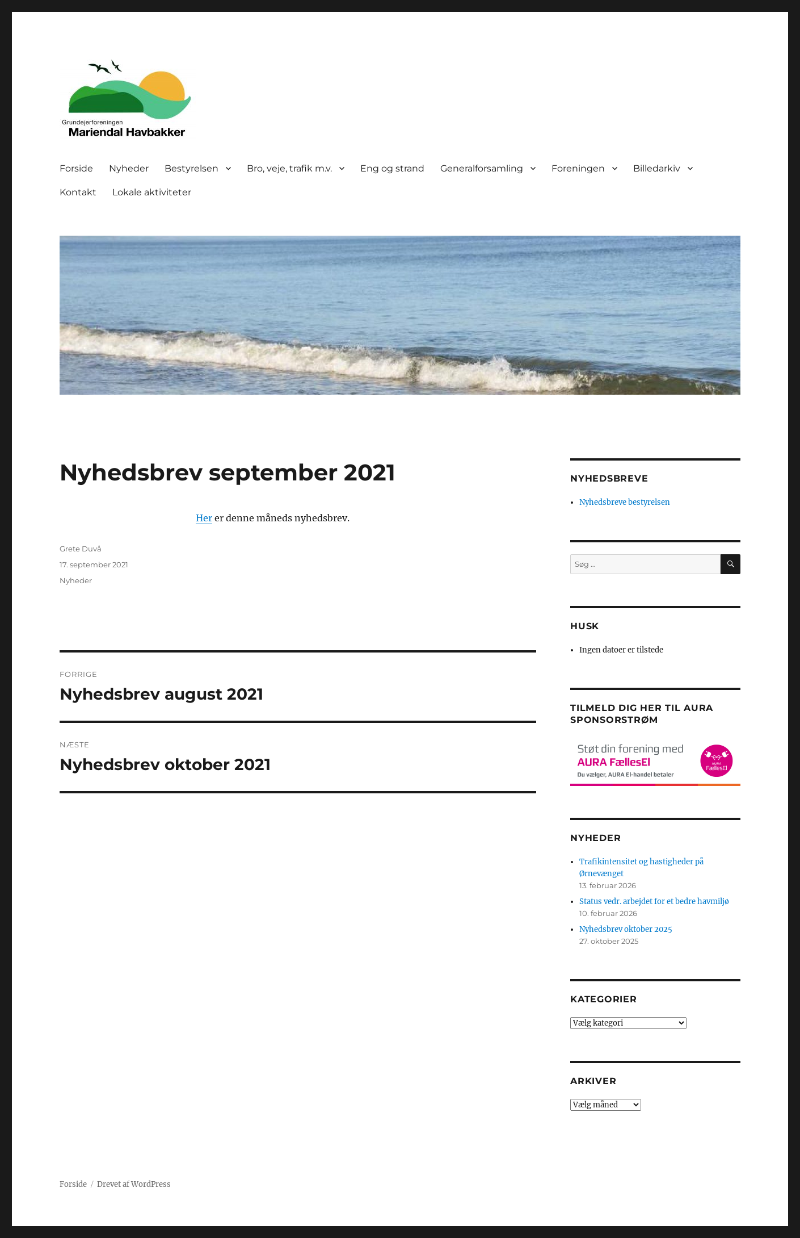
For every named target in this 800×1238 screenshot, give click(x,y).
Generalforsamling (481, 168)
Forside (76, 168)
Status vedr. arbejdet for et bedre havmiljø (654, 901)
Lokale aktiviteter (151, 192)
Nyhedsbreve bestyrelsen (624, 502)
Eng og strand (392, 168)
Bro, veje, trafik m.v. (289, 168)
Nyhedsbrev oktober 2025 (625, 929)
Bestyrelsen (191, 168)
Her (204, 518)
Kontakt (78, 192)
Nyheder (129, 168)
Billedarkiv (656, 168)
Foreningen (578, 168)
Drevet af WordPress (134, 1184)
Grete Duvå (81, 548)
